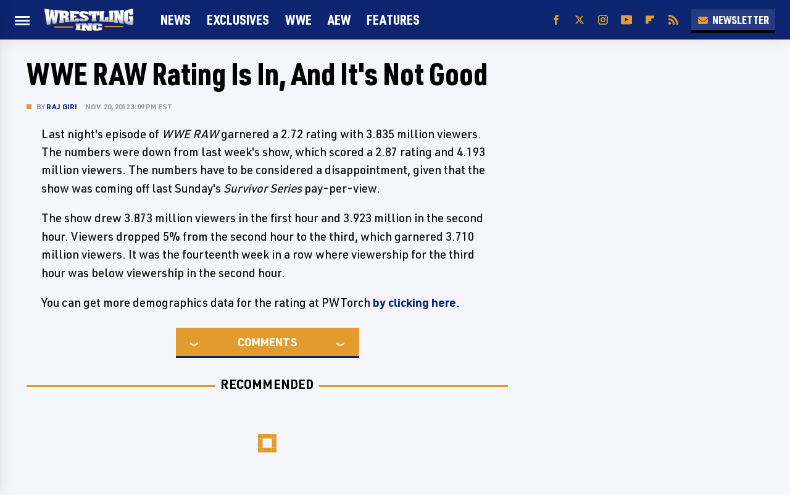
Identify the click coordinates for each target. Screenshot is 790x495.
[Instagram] (603, 20)
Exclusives (238, 19)
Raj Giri (62, 106)
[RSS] (673, 20)
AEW (339, 19)
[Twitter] (579, 20)
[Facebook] (556, 20)
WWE (298, 19)
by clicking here (414, 302)
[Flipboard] (649, 20)
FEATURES (393, 19)
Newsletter (733, 20)
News (175, 19)
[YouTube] (626, 20)
